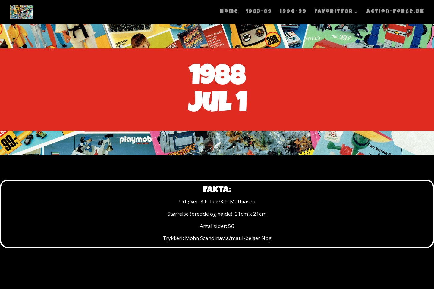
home (229, 12)
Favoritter (333, 12)
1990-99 (293, 12)
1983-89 (259, 12)
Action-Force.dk (395, 12)
